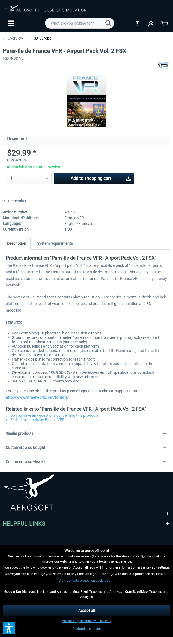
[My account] (151, 23)
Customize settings (86, 629)
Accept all (86, 610)
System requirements (55, 243)
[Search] (108, 23)
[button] (9, 628)
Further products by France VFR (35, 420)
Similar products (19, 433)
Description (16, 243)
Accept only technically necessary (86, 621)
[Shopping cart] (164, 23)
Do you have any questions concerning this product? (52, 415)
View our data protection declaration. (86, 580)
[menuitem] (10, 23)
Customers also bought (25, 447)
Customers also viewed (25, 462)
